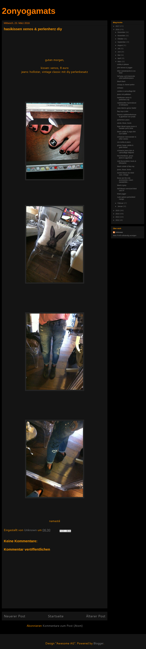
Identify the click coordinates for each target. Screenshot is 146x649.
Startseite (56, 616)
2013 (118, 217)
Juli (119, 49)
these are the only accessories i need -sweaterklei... (125, 180)
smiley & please (123, 64)
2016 (118, 29)
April (119, 58)
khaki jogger (121, 194)
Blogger (98, 643)
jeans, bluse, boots (124, 170)
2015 (118, 210)
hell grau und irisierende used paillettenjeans (126, 77)
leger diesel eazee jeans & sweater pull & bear (127, 127)
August (120, 45)
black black (121, 81)
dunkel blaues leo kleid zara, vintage (125, 174)
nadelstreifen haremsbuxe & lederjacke (126, 104)
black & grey (121, 185)
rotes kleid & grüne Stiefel (126, 108)
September (122, 42)
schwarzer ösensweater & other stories (126, 138)
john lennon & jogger (124, 68)
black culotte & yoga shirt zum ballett (126, 133)
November (122, 36)
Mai (119, 55)
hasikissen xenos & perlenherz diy (124, 99)
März (120, 61)
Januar (120, 206)
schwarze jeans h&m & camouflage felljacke (125, 152)
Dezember (122, 32)
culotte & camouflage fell (126, 91)
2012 (118, 220)
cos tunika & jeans (124, 142)
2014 (118, 214)
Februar (121, 203)
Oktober (121, 39)
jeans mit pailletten (124, 94)
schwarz (120, 88)
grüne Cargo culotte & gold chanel (125, 146)
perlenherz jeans (123, 120)
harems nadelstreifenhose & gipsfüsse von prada (126, 116)
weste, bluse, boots (124, 123)
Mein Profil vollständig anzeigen (124, 235)
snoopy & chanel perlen (125, 85)
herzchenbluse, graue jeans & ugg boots (125, 157)
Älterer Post (95, 616)
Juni (119, 52)
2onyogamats (28, 11)
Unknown (119, 232)
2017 (118, 26)
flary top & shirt (122, 111)
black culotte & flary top (125, 166)
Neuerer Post (14, 616)
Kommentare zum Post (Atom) (63, 626)
